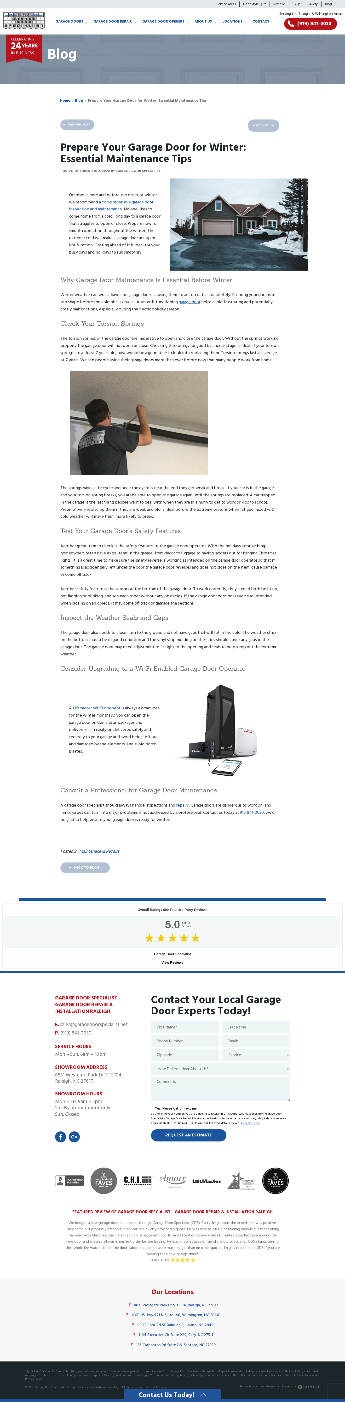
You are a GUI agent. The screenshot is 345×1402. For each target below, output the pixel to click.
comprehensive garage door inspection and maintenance (111, 206)
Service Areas (226, 4)
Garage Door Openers (163, 21)
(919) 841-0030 (76, 1035)
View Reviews (172, 964)
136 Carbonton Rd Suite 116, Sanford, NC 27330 (172, 1348)
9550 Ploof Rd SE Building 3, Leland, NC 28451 (173, 1328)
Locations (232, 21)
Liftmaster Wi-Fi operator (96, 708)
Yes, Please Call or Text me (176, 1110)
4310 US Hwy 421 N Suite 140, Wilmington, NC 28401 (172, 1318)
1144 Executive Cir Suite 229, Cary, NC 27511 (172, 1338)
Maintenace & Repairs (99, 851)
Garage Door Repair (112, 21)
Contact (261, 21)
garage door (189, 302)
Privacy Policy (251, 1125)
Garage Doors (69, 21)
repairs (182, 805)
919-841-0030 (252, 812)
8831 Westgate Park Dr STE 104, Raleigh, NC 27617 (172, 1308)
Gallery (313, 4)
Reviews (279, 4)
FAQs (296, 4)
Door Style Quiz (254, 4)
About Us (203, 21)
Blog (328, 4)
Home (65, 101)
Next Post (252, 125)
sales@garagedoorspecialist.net (94, 1027)
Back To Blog (95, 868)
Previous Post (85, 125)
